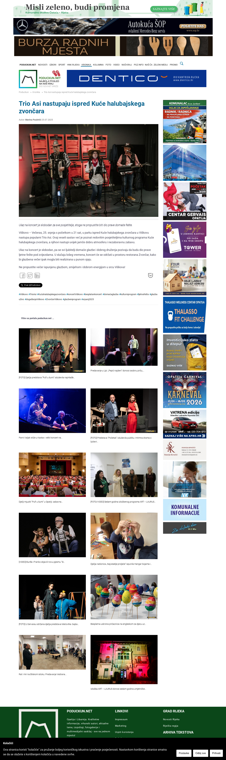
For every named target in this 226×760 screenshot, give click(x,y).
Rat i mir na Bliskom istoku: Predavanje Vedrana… (43, 674)
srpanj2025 (88, 299)
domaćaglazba (111, 294)
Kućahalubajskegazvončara (52, 294)
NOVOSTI (42, 64)
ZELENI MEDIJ (161, 64)
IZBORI (52, 64)
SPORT (61, 64)
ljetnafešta (143, 294)
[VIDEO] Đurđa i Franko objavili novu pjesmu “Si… (42, 562)
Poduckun (24, 92)
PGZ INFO (139, 64)
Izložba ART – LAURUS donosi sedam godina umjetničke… (118, 689)
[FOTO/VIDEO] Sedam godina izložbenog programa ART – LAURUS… (123, 502)
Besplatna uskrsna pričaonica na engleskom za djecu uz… (118, 624)
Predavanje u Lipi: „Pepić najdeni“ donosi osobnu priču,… (117, 370)
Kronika (36, 92)
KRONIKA (86, 64)
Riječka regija (170, 725)
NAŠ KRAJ (127, 64)
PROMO (174, 64)
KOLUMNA (98, 64)
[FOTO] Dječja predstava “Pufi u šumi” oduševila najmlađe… (47, 377)
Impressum (121, 719)
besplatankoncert (93, 294)
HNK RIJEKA (73, 64)
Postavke (184, 753)
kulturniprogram (128, 294)
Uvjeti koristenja (124, 732)
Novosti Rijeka (171, 719)
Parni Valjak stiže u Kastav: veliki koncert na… (40, 437)
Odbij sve (200, 753)
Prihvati (216, 753)
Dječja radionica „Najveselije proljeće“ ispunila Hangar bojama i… (121, 564)
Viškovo (24, 294)
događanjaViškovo (35, 299)
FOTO (108, 64)
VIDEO (116, 64)
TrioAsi (33, 294)
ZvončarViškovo (54, 299)
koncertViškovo (75, 294)
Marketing (120, 725)
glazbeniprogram (72, 299)
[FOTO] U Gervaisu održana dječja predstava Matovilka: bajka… (49, 624)
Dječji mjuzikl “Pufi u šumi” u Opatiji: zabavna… (41, 502)
